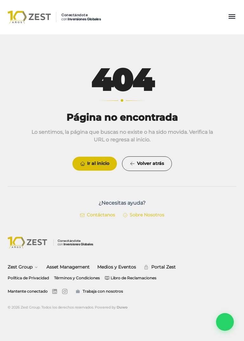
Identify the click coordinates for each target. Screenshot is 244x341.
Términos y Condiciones (77, 278)
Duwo (122, 307)
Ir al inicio (94, 163)
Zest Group (23, 267)
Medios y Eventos (116, 267)
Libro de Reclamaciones (130, 278)
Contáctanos (97, 215)
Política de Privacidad (28, 278)
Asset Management (68, 267)
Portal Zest (160, 267)
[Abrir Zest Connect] (225, 322)
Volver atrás (147, 163)
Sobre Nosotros (143, 215)
